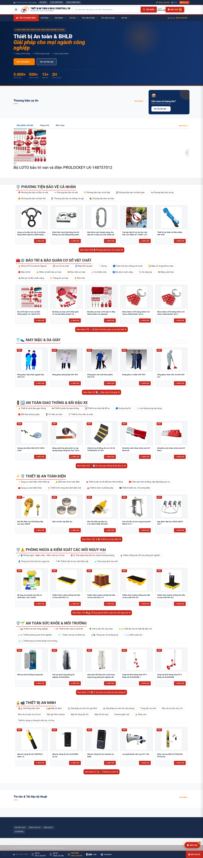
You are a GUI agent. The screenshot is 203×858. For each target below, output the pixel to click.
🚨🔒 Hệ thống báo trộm (29, 708)
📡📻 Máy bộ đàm (54, 708)
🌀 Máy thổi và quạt (83, 266)
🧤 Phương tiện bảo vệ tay (162, 192)
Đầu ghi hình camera (56, 714)
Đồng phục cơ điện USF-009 (133, 375)
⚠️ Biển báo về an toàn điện (67, 482)
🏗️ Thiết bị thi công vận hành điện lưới (64, 488)
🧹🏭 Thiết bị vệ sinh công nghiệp (33, 629)
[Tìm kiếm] (149, 10)
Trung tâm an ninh (148, 708)
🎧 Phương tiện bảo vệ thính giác (130, 192)
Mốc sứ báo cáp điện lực (62, 522)
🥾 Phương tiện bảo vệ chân (102, 198)
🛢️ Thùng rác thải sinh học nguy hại (33, 561)
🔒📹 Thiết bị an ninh (36, 703)
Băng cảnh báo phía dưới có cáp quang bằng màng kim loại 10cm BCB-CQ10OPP (65, 450)
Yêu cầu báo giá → (161, 109)
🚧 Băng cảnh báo (166, 272)
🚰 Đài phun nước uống (122, 272)
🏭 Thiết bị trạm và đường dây (100, 488)
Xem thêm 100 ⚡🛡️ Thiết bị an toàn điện (101, 539)
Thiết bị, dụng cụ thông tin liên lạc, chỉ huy (36, 720)
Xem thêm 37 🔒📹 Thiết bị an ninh (101, 772)
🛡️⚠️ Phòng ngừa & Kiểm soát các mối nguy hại (61, 550)
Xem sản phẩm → (24, 62)
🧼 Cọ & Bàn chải (99, 272)
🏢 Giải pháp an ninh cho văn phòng (118, 708)
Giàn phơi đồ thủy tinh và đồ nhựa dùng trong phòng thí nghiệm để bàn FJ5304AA (101, 677)
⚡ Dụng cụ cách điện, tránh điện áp (33, 482)
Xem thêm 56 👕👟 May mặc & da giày (101, 392)
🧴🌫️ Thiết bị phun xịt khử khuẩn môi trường (37, 641)
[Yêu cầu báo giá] (192, 845)
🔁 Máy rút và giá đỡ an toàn (160, 266)
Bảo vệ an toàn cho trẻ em (29, 714)
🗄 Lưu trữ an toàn (61, 266)
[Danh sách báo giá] (175, 9)
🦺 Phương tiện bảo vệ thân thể (32, 198)
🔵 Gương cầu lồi (123, 408)
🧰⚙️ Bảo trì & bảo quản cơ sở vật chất (54, 260)
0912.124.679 (163, 2)
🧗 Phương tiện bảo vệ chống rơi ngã (67, 198)
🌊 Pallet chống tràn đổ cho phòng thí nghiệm (140, 555)
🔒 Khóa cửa (140, 714)
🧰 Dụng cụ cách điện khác (30, 488)
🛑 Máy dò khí (24, 272)
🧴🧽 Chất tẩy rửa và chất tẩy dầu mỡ (135, 629)
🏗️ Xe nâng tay (145, 272)
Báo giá (184, 2)
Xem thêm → (184, 797)
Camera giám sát (121, 714)
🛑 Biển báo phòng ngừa (29, 414)
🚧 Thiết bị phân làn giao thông (65, 408)
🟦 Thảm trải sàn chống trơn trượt (128, 266)
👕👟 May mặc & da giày (38, 340)
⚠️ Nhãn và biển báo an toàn (48, 272)
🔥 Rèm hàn (79, 278)
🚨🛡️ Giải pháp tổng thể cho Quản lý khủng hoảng (92, 555)
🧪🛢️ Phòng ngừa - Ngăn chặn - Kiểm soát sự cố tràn (41, 555)
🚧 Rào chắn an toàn (76, 272)
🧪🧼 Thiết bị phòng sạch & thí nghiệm (35, 635)
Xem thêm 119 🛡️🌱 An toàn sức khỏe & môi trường (101, 692)
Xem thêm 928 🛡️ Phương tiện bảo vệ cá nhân (101, 250)
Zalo (174, 2)
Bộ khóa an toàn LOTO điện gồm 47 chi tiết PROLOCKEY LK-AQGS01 (65, 314)
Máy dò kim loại (101, 714)
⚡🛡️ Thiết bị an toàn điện (41, 476)
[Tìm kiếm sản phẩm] (107, 10)
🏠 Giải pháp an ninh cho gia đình (82, 708)
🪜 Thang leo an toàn (59, 278)
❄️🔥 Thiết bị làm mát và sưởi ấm (68, 629)
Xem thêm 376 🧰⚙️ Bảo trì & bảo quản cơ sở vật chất (101, 329)
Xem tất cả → (139, 101)
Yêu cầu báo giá (46, 62)
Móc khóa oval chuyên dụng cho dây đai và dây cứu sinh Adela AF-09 (101, 234)
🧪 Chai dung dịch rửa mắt (106, 561)
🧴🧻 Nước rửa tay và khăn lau (71, 635)
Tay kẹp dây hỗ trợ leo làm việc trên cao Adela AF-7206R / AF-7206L (134, 234)
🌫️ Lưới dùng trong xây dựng (149, 408)
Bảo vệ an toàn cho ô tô (172, 708)
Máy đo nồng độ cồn (80, 714)
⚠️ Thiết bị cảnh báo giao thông (32, 408)
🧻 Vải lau (102, 266)
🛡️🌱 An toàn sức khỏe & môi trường (51, 623)
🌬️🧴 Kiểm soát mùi (133, 635)
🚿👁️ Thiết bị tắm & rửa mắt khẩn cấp (71, 561)
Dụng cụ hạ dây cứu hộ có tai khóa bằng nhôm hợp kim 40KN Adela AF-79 (31, 234)
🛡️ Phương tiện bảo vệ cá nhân (46, 187)
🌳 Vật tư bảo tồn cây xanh (101, 629)
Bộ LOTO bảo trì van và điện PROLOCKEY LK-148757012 (63, 167)
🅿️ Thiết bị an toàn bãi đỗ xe (97, 408)
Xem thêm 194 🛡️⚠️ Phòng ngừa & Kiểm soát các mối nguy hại (101, 613)
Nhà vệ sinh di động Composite (30, 675)
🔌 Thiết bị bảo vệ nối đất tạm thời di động (104, 482)
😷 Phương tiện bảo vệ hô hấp (97, 192)
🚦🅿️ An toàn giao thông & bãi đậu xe (52, 403)
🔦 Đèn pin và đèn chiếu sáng (31, 278)
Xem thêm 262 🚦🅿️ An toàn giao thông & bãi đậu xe (101, 466)
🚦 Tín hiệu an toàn (54, 414)
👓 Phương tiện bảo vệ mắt (66, 192)
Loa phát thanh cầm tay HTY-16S (135, 754)
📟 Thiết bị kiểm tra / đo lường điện (134, 488)
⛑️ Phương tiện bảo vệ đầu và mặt (33, 192)
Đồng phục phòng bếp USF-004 (65, 375)
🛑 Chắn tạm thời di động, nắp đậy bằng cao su (149, 482)
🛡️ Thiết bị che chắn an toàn (80, 414)
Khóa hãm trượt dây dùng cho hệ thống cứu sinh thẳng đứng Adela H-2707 (66, 234)
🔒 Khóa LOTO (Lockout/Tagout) (32, 266)
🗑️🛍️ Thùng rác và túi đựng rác (104, 635)
